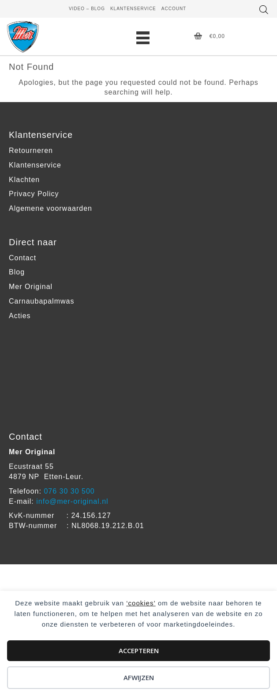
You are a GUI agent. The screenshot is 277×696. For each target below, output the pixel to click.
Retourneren (31, 150)
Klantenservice (35, 165)
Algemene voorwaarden (50, 208)
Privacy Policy (34, 194)
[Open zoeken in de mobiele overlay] (263, 9)
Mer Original (30, 286)
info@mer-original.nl (72, 501)
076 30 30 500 (69, 491)
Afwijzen (139, 677)
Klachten (24, 179)
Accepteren (139, 650)
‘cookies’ (141, 603)
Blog (17, 272)
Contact (22, 258)
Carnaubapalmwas (41, 301)
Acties (20, 315)
